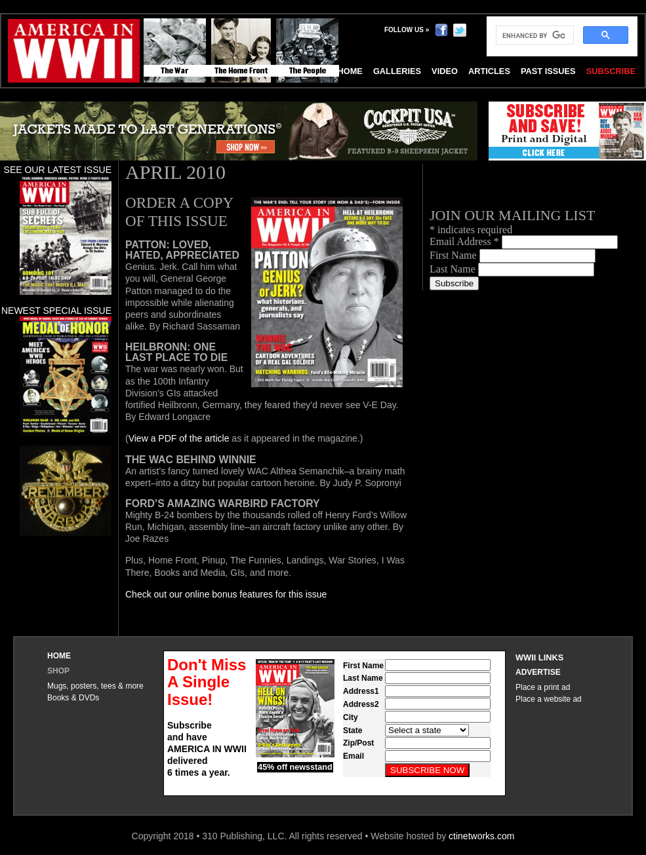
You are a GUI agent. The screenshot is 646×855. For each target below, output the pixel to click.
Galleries (397, 71)
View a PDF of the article (179, 438)
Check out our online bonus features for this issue (226, 594)
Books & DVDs (73, 697)
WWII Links (539, 657)
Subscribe (611, 71)
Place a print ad (542, 687)
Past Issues (548, 71)
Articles (489, 71)
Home (59, 655)
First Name (454, 255)
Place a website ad (548, 699)
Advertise (538, 672)
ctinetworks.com (481, 836)
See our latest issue (57, 169)
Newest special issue (56, 310)
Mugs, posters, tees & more (95, 686)
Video (445, 71)
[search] (533, 35)
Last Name (454, 269)
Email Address (466, 241)
